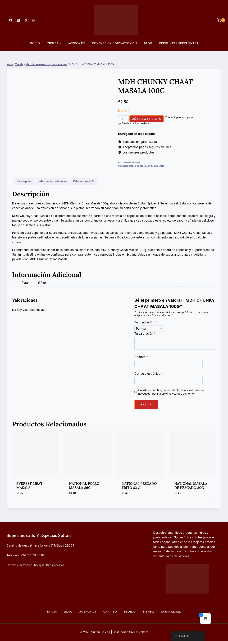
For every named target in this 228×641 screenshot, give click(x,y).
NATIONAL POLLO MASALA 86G (84, 485)
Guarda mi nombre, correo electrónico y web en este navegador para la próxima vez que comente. (171, 392)
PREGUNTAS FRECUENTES (178, 43)
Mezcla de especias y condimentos (146, 166)
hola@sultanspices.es (49, 565)
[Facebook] (10, 20)
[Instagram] (18, 20)
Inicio (35, 43)
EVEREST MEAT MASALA (29, 485)
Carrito (110, 611)
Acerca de (76, 43)
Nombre (141, 357)
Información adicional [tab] (53, 181)
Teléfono (13, 555)
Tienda (148, 611)
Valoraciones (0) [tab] (83, 181)
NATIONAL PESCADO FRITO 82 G (139, 485)
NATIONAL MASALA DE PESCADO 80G (190, 485)
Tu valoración (144, 333)
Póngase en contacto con (114, 43)
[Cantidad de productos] (123, 118)
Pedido (130, 611)
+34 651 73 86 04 (32, 555)
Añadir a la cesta (146, 119)
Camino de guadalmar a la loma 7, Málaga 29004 (40, 545)
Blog (148, 43)
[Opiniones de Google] (26, 20)
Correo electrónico (148, 373)
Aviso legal (171, 611)
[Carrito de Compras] (219, 20)
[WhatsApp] (34, 20)
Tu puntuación (145, 322)
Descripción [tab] (24, 181)
